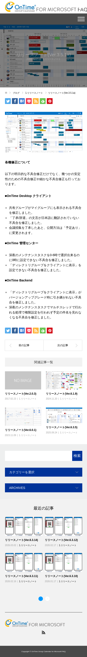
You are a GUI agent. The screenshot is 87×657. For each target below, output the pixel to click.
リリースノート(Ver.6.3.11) (21, 576)
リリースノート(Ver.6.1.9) (61, 393)
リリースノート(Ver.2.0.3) (20, 393)
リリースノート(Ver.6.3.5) (61, 427)
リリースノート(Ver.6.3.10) (61, 576)
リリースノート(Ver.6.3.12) (61, 540)
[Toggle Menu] (81, 19)
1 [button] (40, 598)
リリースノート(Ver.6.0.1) (20, 430)
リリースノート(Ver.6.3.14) (21, 540)
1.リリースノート (51, 59)
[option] (45, 550)
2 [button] (47, 598)
